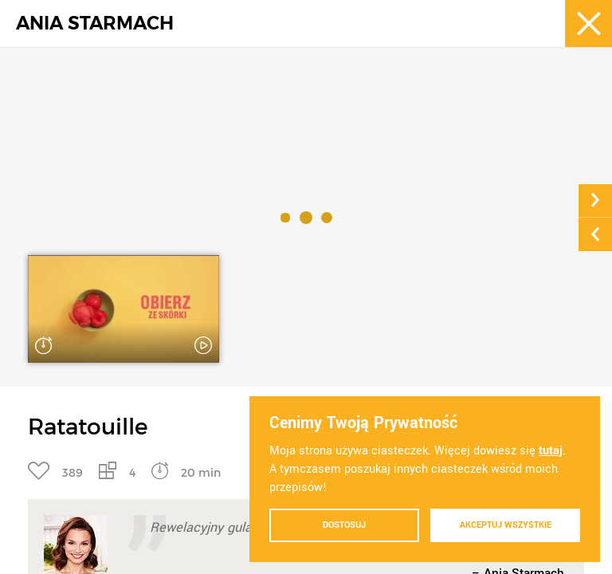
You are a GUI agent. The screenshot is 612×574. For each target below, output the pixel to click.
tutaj (551, 450)
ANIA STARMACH (95, 23)
